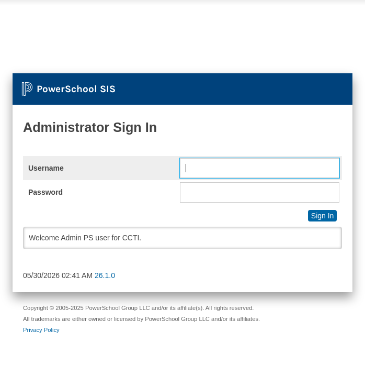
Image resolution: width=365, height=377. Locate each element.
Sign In (322, 216)
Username (46, 168)
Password (45, 192)
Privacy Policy (41, 330)
